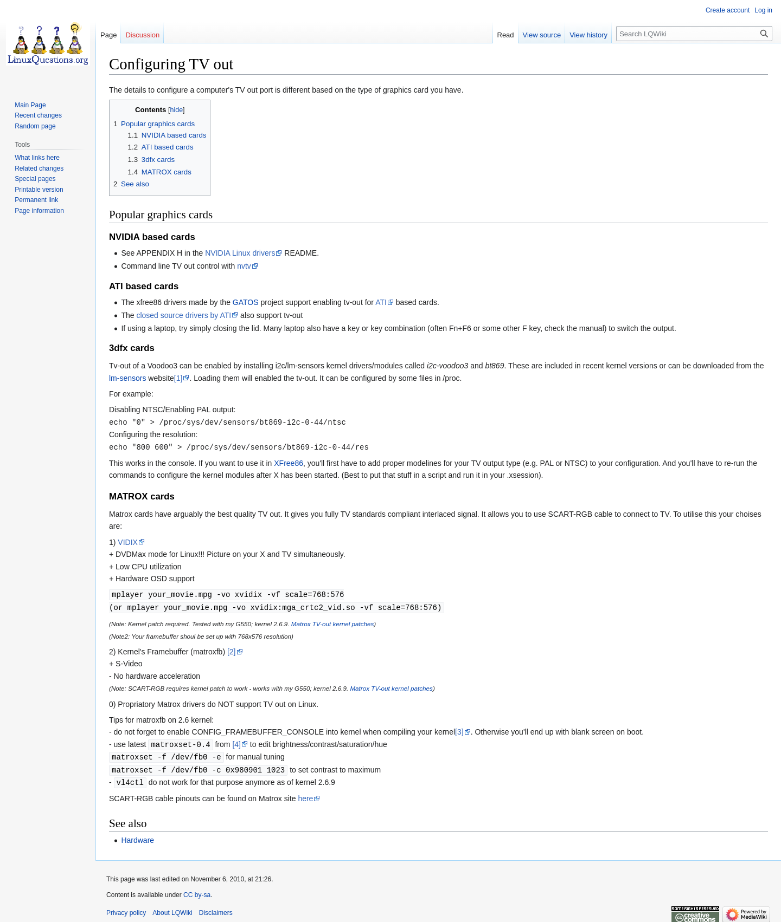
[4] (236, 742)
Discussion (142, 35)
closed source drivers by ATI (183, 315)
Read (505, 35)
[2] (231, 649)
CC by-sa (196, 890)
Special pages (35, 179)
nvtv (244, 266)
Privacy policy (126, 908)
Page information (39, 211)
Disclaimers (216, 908)
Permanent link (36, 200)
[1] (178, 378)
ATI (381, 302)
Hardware (137, 836)
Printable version (39, 189)
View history (588, 35)
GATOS (246, 302)
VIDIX (128, 541)
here (305, 794)
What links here (37, 157)
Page (108, 35)
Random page (35, 126)
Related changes (39, 168)
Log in (763, 10)
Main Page (30, 105)
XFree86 (288, 462)
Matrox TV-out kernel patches (332, 621)
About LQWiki (172, 908)
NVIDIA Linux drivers (240, 253)
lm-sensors (127, 378)
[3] (459, 729)
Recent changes (38, 115)
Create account (728, 10)
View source (542, 35)
